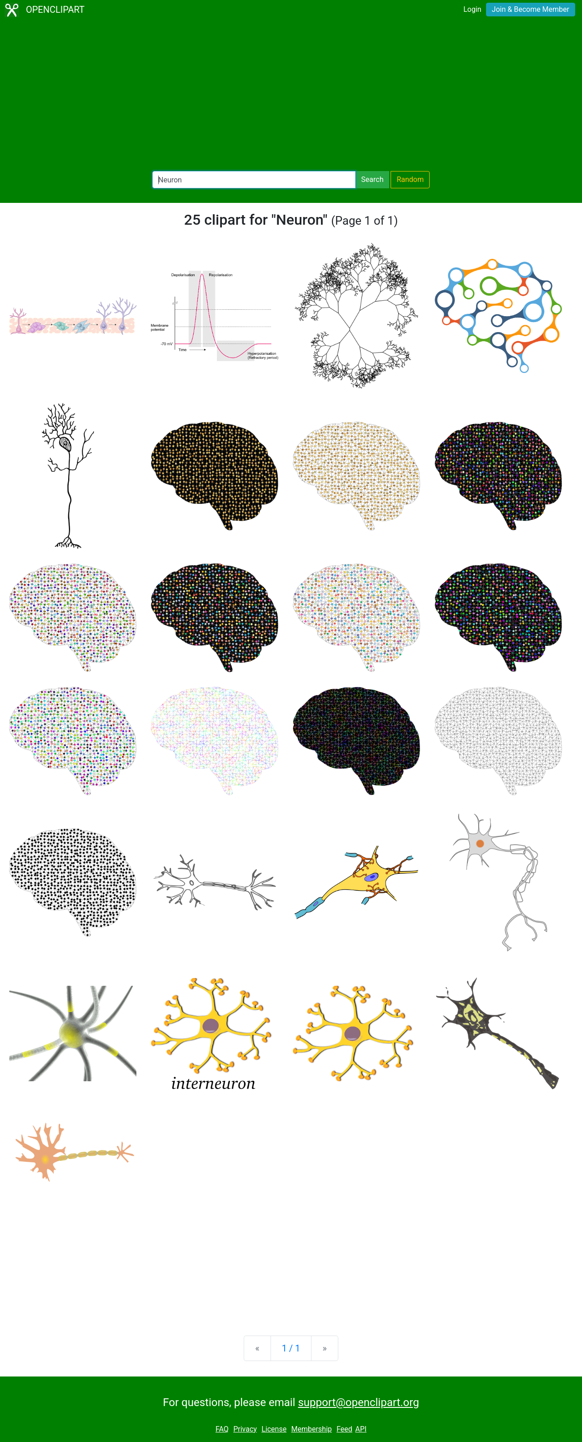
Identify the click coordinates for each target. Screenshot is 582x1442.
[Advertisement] (291, 95)
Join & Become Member (530, 9)
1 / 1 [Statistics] (291, 1348)
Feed (344, 1429)
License (273, 1429)
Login (472, 9)
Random (410, 179)
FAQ (222, 1429)
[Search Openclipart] (254, 179)
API (360, 1429)
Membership (311, 1429)
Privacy (245, 1429)
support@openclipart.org (358, 1402)
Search (372, 179)
